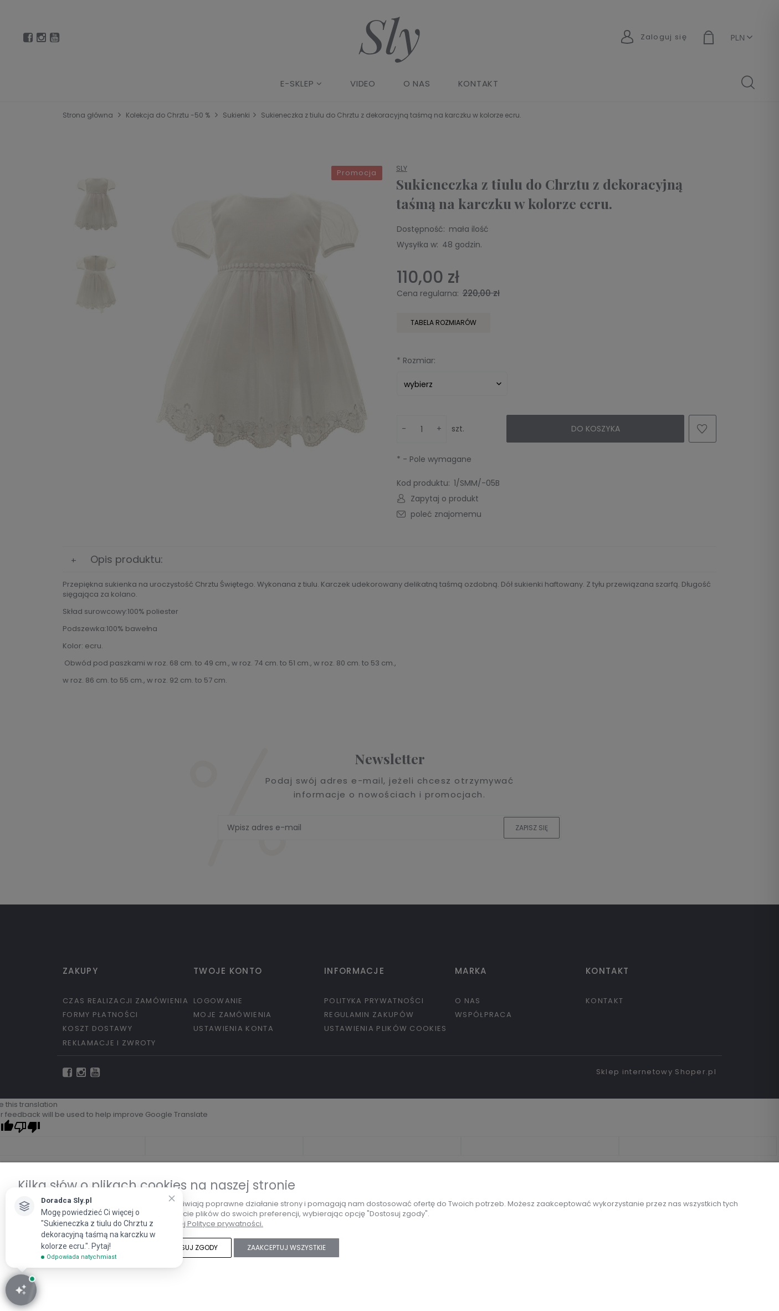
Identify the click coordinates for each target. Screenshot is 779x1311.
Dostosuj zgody (188, 1247)
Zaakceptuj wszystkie (286, 1247)
